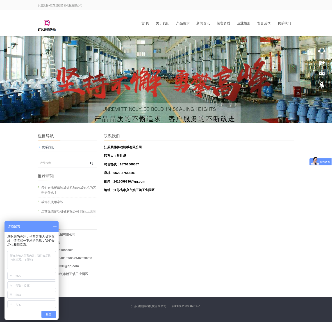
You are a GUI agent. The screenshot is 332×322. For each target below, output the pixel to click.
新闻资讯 (203, 23)
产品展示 (183, 23)
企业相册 (243, 23)
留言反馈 (264, 23)
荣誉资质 (223, 23)
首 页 (145, 23)
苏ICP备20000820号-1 (186, 306)
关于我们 (162, 23)
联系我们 (284, 23)
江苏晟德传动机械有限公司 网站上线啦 (68, 211)
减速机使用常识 (52, 202)
